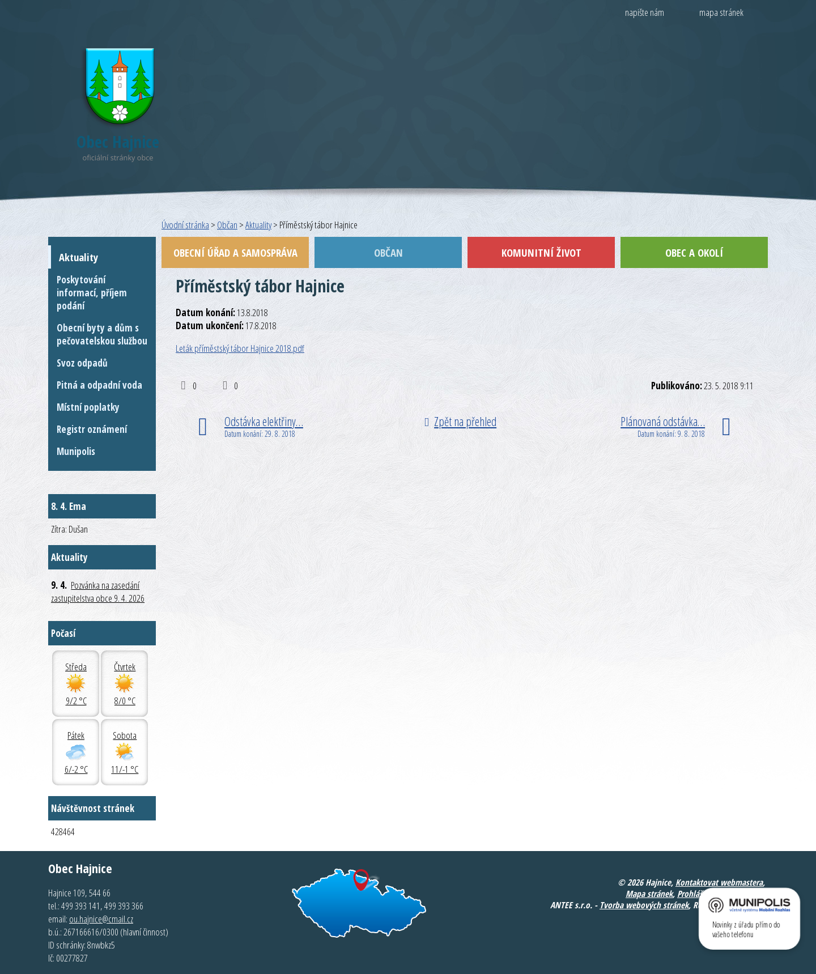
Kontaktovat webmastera (719, 882)
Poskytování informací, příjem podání (92, 292)
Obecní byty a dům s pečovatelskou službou (102, 334)
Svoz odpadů (82, 362)
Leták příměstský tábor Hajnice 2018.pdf (240, 348)
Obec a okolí (694, 252)
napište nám (644, 12)
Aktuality (258, 224)
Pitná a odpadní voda (99, 385)
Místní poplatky (88, 407)
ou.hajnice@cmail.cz (101, 918)
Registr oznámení (92, 429)
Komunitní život (541, 252)
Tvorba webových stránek (644, 905)
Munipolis (76, 451)
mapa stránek (721, 12)
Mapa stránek (649, 893)
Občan (227, 224)
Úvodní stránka (185, 224)
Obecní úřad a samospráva (235, 252)
